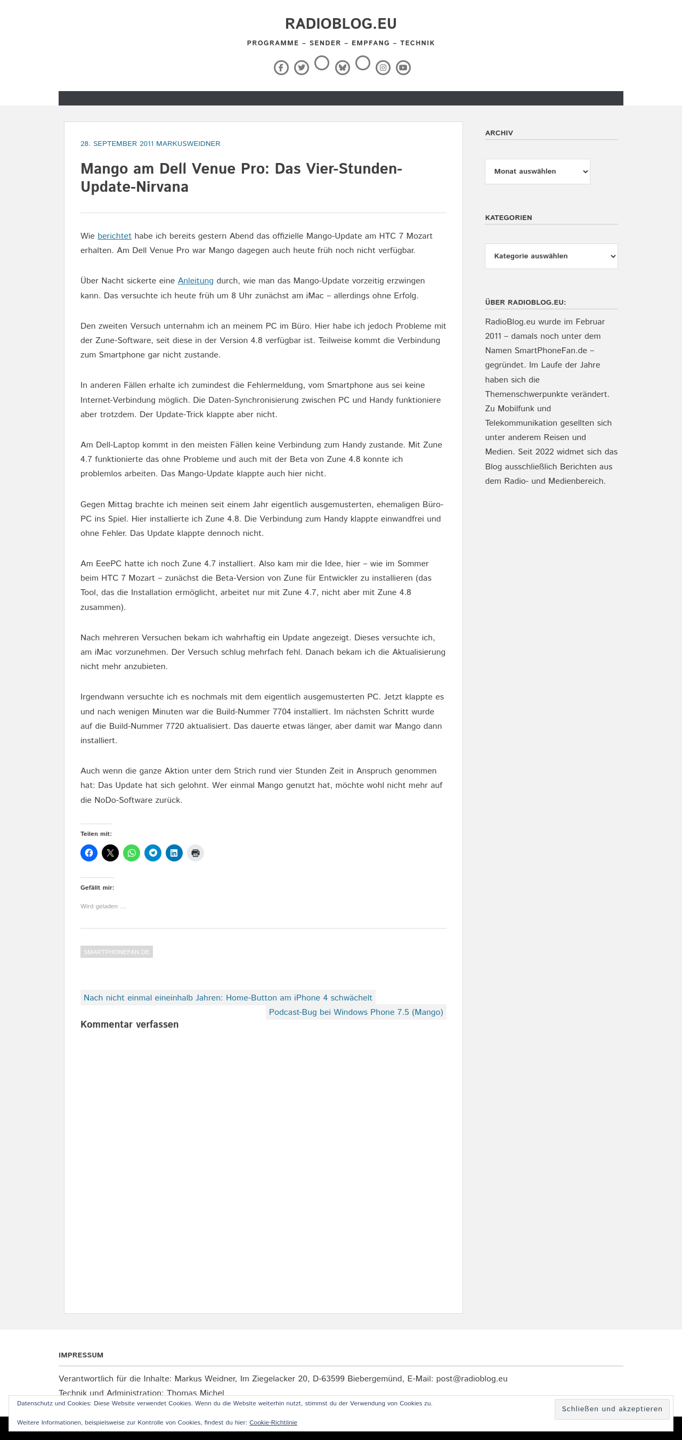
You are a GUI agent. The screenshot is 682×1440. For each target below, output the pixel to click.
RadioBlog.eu (341, 24)
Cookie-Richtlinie (273, 1422)
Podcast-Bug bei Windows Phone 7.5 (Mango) (356, 1012)
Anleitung (196, 281)
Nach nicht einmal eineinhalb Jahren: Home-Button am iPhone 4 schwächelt (228, 998)
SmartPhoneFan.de (117, 952)
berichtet (115, 236)
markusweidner (188, 144)
